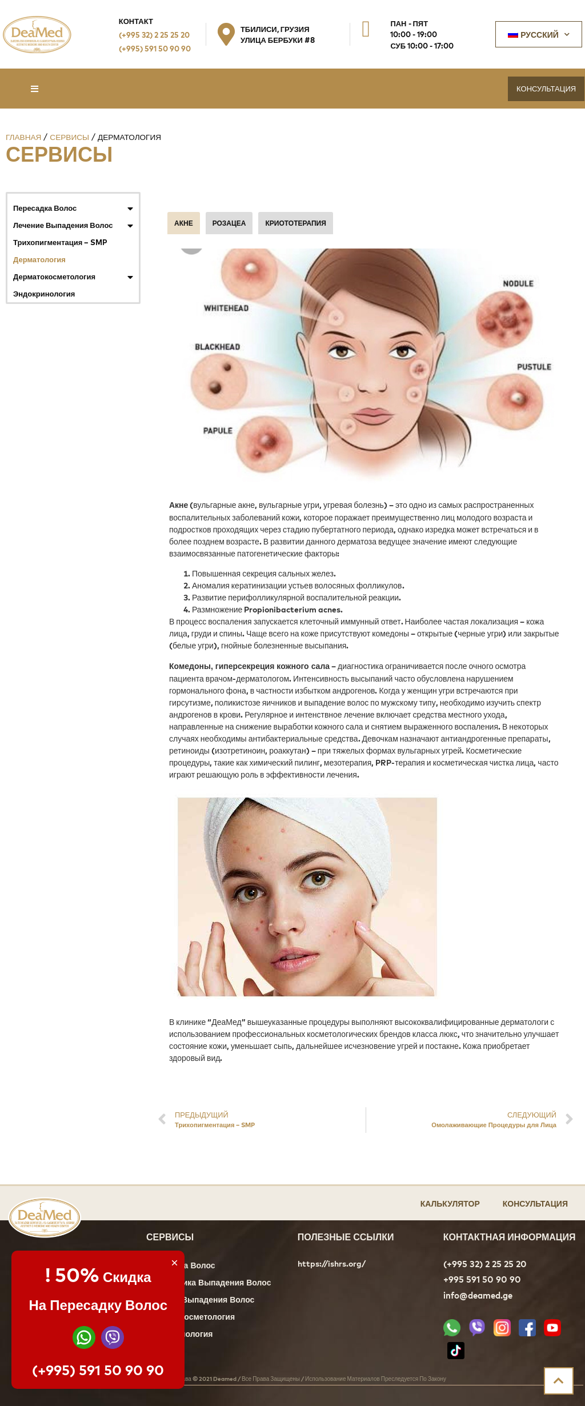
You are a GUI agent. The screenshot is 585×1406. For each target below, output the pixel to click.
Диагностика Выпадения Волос (208, 1283)
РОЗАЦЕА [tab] (229, 222)
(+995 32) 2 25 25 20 (154, 34)
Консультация (535, 1202)
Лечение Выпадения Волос (73, 225)
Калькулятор (450, 1202)
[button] (34, 89)
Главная (23, 137)
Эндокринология (44, 293)
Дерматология (39, 259)
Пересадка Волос (73, 208)
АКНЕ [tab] (183, 222)
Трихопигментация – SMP (60, 242)
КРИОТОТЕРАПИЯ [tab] (295, 222)
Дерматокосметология (73, 276)
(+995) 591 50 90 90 (155, 48)
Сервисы (69, 137)
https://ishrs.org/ (332, 1264)
